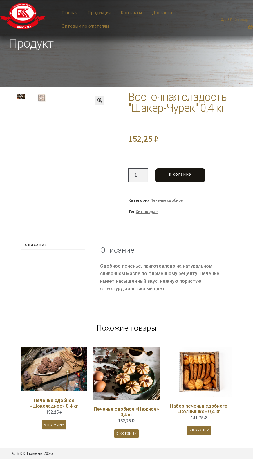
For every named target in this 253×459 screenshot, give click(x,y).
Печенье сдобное (167, 200)
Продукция (99, 12)
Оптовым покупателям (85, 26)
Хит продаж (147, 211)
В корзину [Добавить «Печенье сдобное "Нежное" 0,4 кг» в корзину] (126, 433)
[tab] (53, 245)
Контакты (131, 12)
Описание (36, 245)
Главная (69, 12)
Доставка (162, 12)
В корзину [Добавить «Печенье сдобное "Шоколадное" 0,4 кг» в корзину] (54, 424)
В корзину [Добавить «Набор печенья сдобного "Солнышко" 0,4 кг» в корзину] (199, 430)
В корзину (180, 174)
